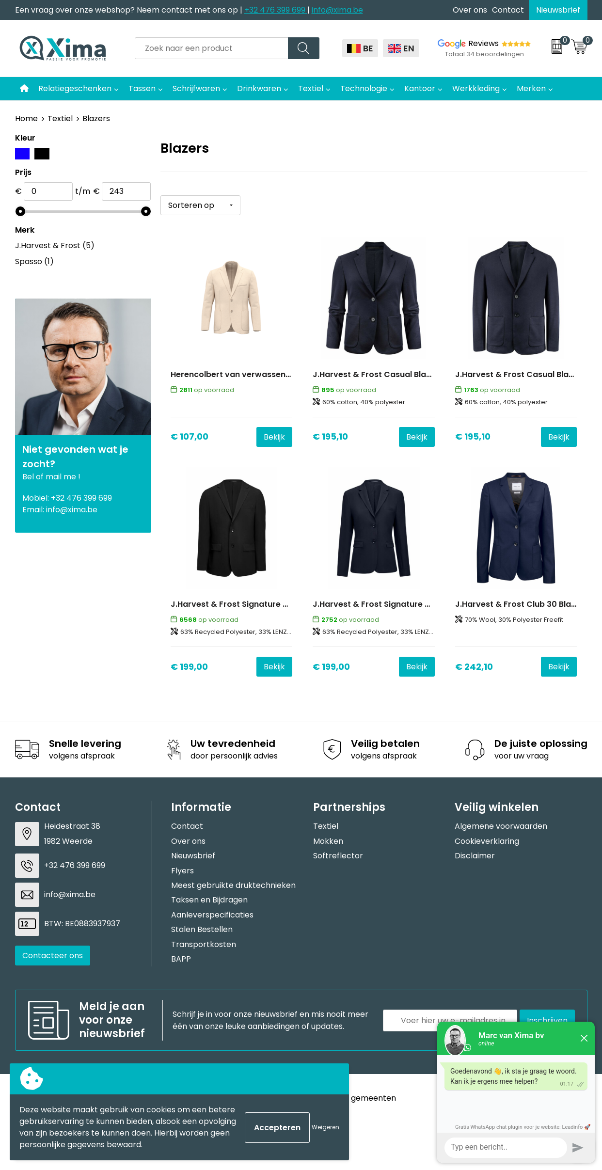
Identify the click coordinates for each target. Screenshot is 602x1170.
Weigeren (325, 1127)
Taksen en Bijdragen (209, 899)
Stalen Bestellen (202, 929)
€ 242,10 (474, 666)
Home (26, 118)
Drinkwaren (259, 88)
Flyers (182, 870)
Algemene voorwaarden (501, 826)
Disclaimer (475, 855)
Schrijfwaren (196, 88)
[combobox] (211, 48)
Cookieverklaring (487, 841)
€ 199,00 (189, 666)
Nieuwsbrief (558, 10)
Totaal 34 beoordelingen (484, 54)
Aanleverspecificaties (212, 914)
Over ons (470, 10)
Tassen (142, 88)
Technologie (363, 88)
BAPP (181, 958)
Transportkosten (203, 944)
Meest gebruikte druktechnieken (233, 885)
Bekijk (274, 437)
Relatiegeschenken (74, 88)
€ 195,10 (330, 436)
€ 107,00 (189, 436)
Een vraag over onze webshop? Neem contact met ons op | (129, 10)
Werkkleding (476, 88)
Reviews (483, 43)
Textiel (310, 88)
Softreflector (338, 855)
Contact (508, 10)
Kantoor (419, 88)
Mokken (328, 841)
